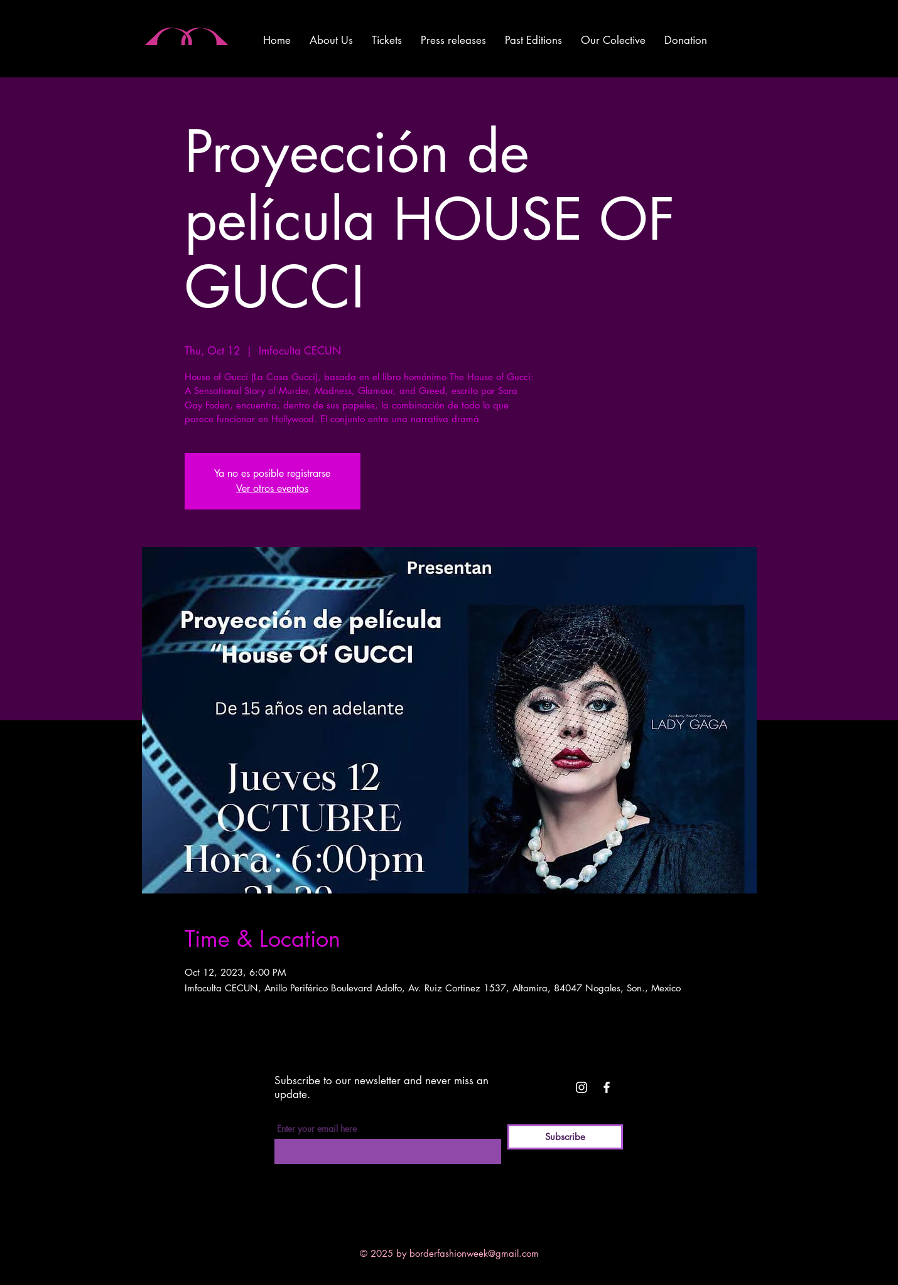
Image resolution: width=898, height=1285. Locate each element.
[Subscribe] (565, 1136)
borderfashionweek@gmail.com (474, 1253)
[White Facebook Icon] (606, 1087)
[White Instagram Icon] (581, 1087)
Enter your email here (317, 1128)
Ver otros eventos (272, 488)
